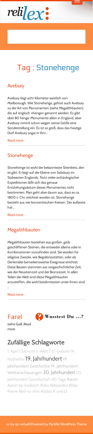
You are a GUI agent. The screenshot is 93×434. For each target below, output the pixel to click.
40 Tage (58, 379)
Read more (15, 140)
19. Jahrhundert (43, 358)
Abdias (46, 391)
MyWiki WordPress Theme (68, 424)
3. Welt (41, 351)
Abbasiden (59, 385)
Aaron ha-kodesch (23, 385)
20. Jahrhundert (59, 372)
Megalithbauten (23, 230)
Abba (44, 385)
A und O (60, 391)
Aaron (72, 379)
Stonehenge (20, 155)
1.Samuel (27, 351)
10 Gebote (60, 351)
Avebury (15, 86)
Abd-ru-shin (29, 391)
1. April (12, 351)
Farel (14, 317)
